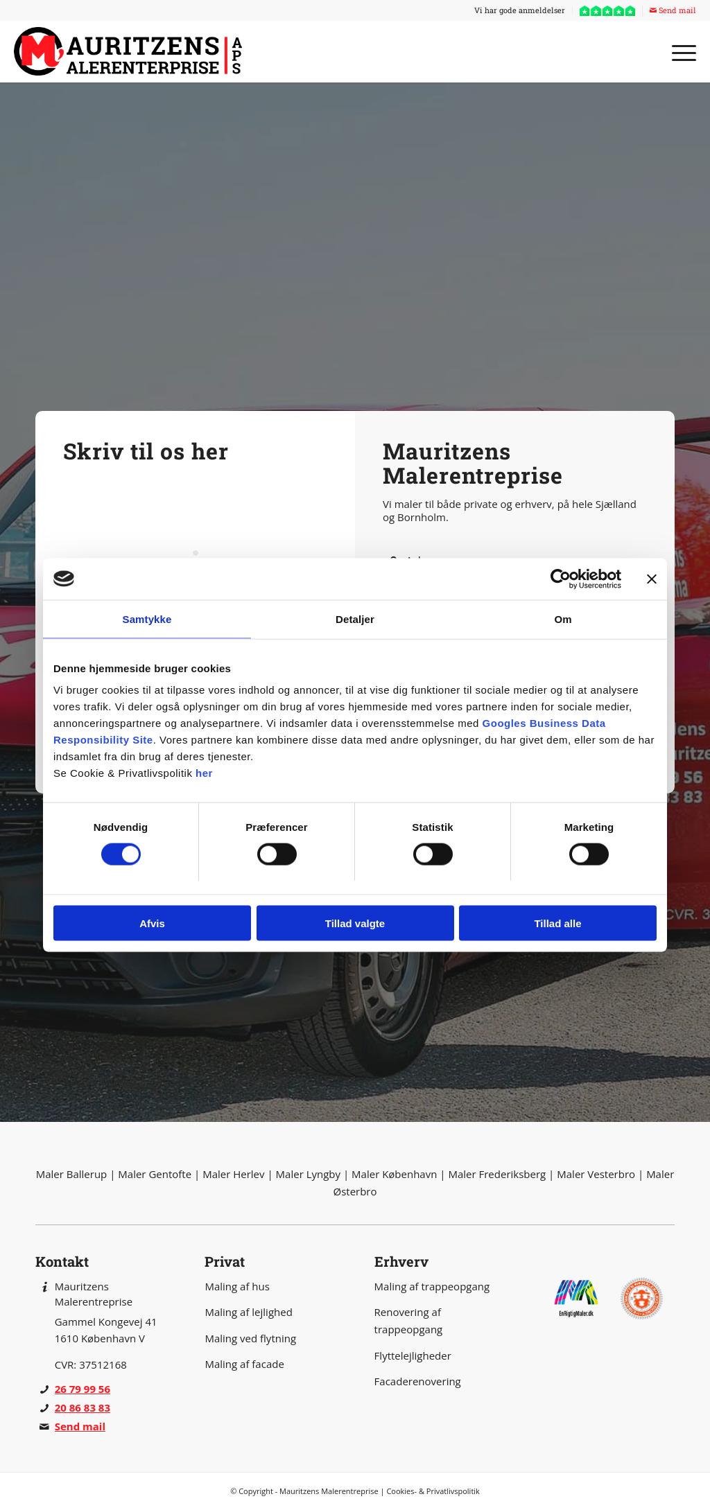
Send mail (673, 10)
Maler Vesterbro (596, 1174)
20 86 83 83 (82, 1407)
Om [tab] (562, 618)
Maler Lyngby (308, 1174)
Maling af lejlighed (248, 1312)
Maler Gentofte (154, 1174)
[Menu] (679, 51)
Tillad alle (557, 923)
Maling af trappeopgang (432, 1286)
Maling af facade (244, 1364)
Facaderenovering (417, 1381)
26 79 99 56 (82, 1389)
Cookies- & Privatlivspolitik (433, 1491)
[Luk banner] (652, 578)
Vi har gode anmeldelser (519, 10)
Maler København (394, 1174)
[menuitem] (520, 10)
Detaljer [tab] (355, 618)
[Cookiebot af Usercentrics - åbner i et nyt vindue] (560, 578)
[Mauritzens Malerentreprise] (131, 51)
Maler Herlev (233, 1174)
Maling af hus (237, 1286)
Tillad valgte (355, 923)
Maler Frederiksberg (497, 1174)
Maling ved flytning (250, 1338)
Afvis (152, 923)
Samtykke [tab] (147, 618)
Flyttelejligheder (412, 1355)
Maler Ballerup (71, 1174)
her (204, 773)
